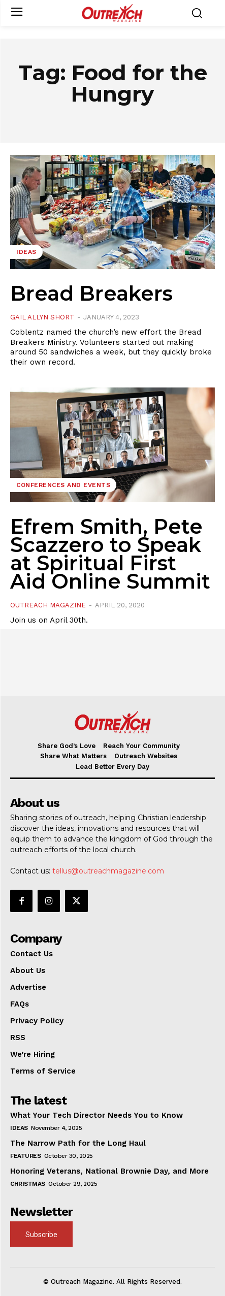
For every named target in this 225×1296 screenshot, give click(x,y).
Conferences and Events (63, 485)
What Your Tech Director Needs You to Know (96, 1115)
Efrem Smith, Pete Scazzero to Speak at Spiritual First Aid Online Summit (110, 554)
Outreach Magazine (48, 605)
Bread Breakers (91, 293)
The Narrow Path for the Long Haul (78, 1143)
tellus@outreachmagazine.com (108, 871)
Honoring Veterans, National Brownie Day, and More (109, 1171)
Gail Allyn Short (42, 317)
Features (25, 1155)
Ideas (26, 251)
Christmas (27, 1183)
